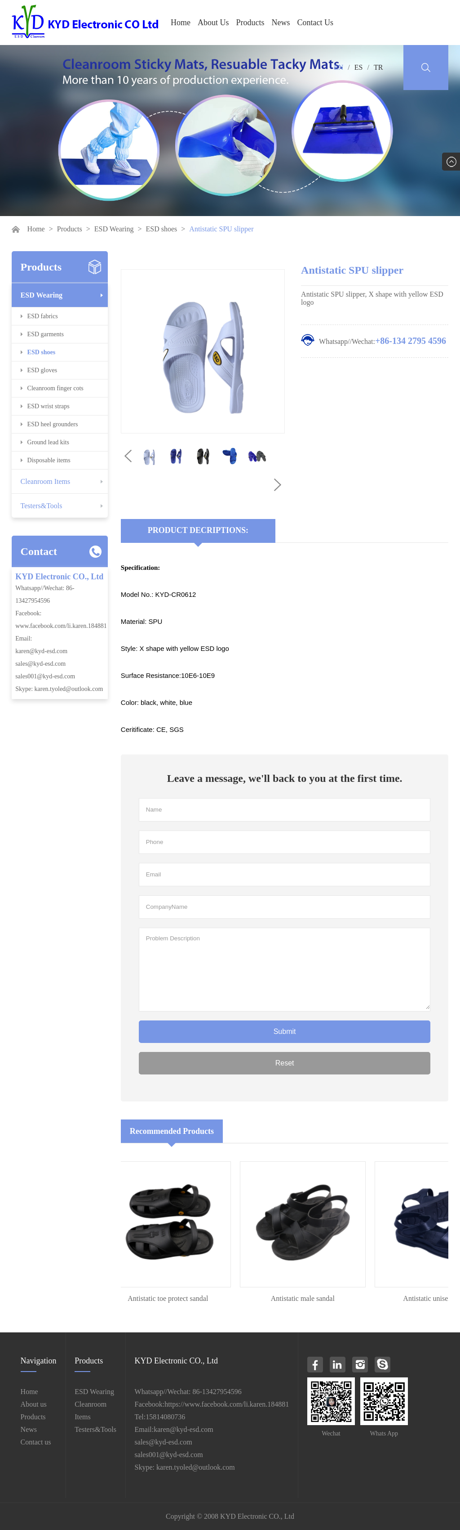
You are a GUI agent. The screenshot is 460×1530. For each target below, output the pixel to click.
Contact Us (315, 22)
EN (338, 67)
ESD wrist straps (48, 406)
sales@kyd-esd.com (40, 663)
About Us (213, 22)
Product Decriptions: (198, 530)
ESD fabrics (42, 316)
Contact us (36, 1442)
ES (358, 67)
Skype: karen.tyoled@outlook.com (59, 689)
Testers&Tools (41, 506)
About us (34, 1404)
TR (378, 67)
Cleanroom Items (46, 481)
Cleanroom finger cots (55, 388)
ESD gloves (42, 370)
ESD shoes (161, 229)
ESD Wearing (114, 229)
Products (250, 22)
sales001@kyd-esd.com (45, 676)
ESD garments (45, 334)
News (281, 22)
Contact (39, 551)
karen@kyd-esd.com (41, 651)
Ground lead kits (48, 442)
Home (180, 22)
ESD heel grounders (52, 424)
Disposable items (49, 460)
